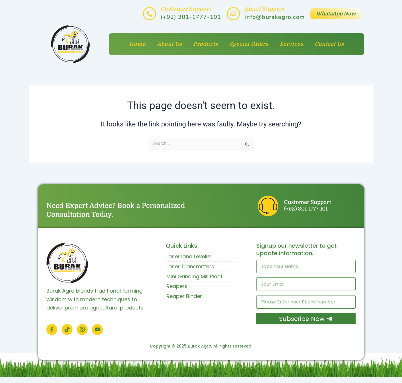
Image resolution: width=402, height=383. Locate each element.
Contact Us (329, 44)
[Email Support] (233, 13)
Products (205, 44)
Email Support (264, 9)
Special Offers (248, 44)
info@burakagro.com (275, 17)
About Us (169, 44)
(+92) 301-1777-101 (191, 17)
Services (291, 44)
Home (137, 44)
